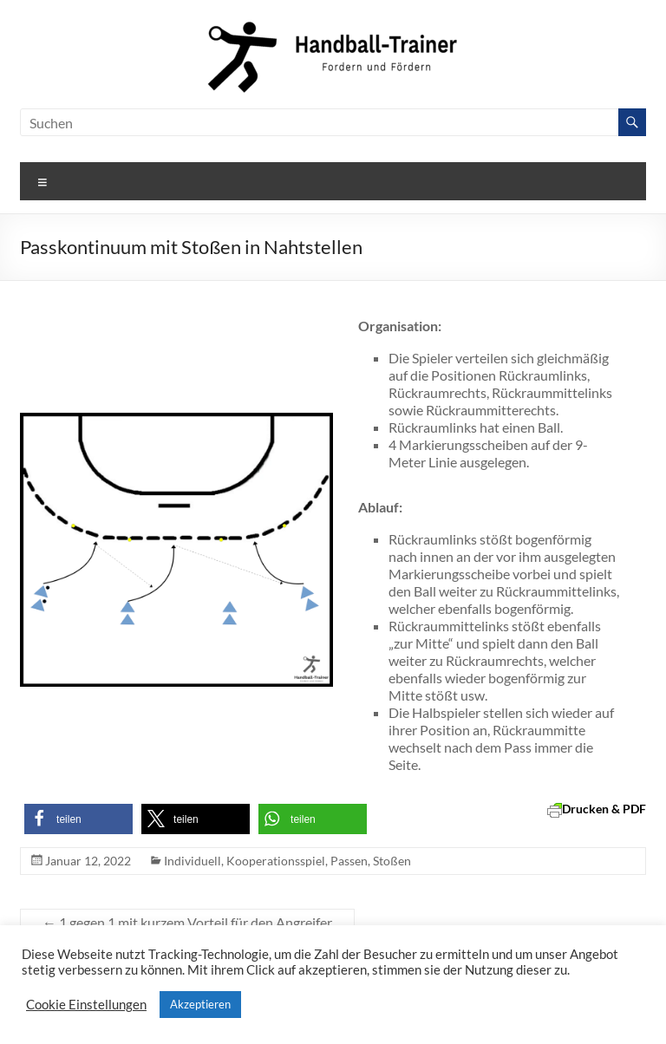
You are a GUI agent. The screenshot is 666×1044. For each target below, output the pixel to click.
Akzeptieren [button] (200, 1004)
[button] (78, 819)
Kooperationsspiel (275, 860)
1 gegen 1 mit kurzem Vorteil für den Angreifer (187, 922)
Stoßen (392, 860)
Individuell (192, 860)
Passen (349, 860)
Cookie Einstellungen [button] (86, 1004)
